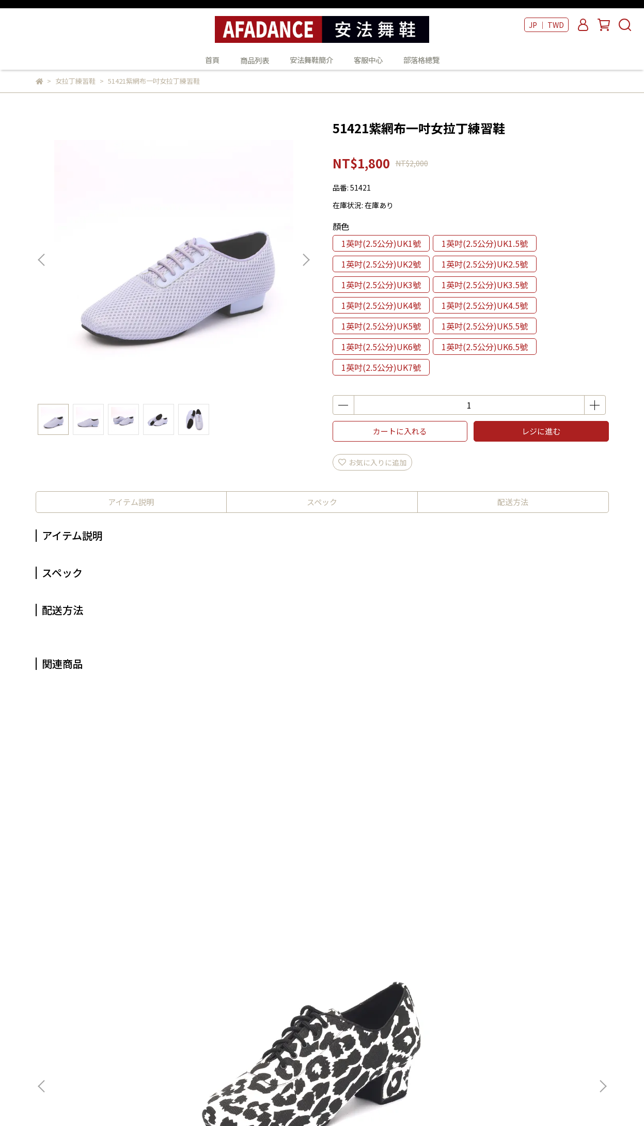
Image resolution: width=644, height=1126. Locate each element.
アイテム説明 (131, 501)
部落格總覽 (421, 60)
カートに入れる (400, 431)
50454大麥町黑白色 (112, 849)
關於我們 (183, 981)
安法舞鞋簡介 (311, 60)
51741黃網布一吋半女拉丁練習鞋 (392, 854)
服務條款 (183, 1043)
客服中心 (368, 60)
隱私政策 (183, 1028)
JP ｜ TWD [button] (546, 24)
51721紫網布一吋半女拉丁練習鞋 (531, 854)
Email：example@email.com (86, 1012)
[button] (306, 260)
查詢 (176, 966)
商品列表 (317, 981)
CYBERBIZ (280, 1099)
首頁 (212, 60)
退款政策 (183, 1012)
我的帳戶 (183, 997)
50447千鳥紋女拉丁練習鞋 (252, 849)
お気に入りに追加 (372, 462)
